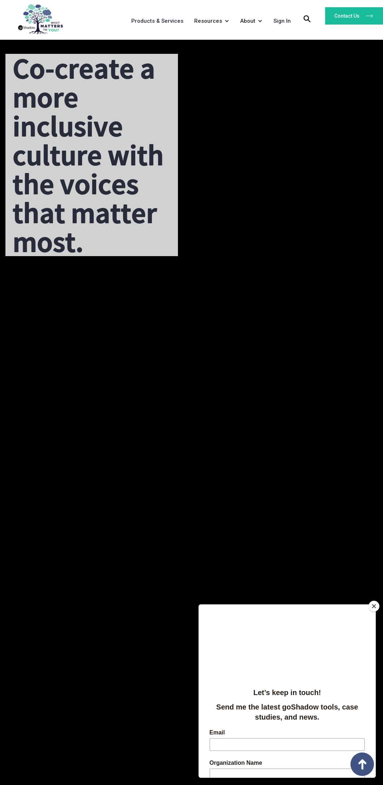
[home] (38, 17)
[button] (210, 23)
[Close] (374, 606)
